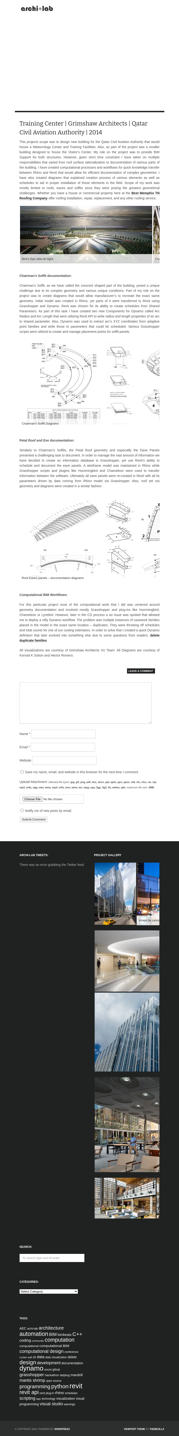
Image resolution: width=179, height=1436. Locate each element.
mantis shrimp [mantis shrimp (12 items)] (32, 1380)
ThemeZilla (156, 1429)
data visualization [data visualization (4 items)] (56, 1357)
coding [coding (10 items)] (25, 1340)
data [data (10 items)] (40, 1357)
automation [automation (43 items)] (34, 1334)
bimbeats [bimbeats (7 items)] (65, 1335)
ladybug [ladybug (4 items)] (65, 1375)
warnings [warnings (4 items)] (69, 1404)
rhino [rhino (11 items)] (59, 1392)
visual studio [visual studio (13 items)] (51, 1404)
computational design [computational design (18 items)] (42, 1351)
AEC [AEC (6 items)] (23, 1328)
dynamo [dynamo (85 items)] (32, 1368)
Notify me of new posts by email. (48, 811)
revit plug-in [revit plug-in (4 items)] (47, 1393)
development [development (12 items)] (49, 1363)
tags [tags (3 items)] (38, 1398)
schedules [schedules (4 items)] (71, 1393)
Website (25, 760)
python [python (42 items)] (60, 1386)
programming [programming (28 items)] (35, 1386)
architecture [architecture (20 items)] (51, 1328)
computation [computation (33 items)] (60, 1340)
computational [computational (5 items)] (29, 1346)
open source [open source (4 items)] (53, 1380)
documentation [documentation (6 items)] (72, 1363)
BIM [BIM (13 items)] (53, 1334)
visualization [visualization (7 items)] (65, 1398)
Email (25, 747)
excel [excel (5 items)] (48, 1369)
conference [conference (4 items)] (71, 1352)
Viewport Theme (134, 1429)
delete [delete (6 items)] (72, 1357)
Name (25, 734)
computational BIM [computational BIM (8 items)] (54, 1346)
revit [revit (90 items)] (75, 1386)
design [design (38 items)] (28, 1362)
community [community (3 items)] (38, 1340)
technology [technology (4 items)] (48, 1398)
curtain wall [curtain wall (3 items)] (26, 1357)
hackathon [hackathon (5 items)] (52, 1375)
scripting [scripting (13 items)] (27, 1398)
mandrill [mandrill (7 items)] (77, 1375)
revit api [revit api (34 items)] (29, 1392)
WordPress (62, 1429)
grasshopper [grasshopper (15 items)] (32, 1374)
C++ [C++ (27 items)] (77, 1334)
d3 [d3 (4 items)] (34, 1357)
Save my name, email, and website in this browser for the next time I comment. (82, 772)
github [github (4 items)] (56, 1369)
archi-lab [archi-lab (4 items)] (32, 1328)
